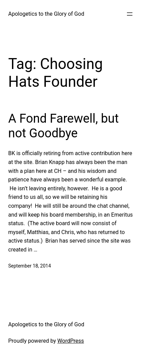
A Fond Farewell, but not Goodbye (63, 125)
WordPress (70, 341)
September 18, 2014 (29, 266)
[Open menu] (130, 14)
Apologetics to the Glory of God (46, 14)
